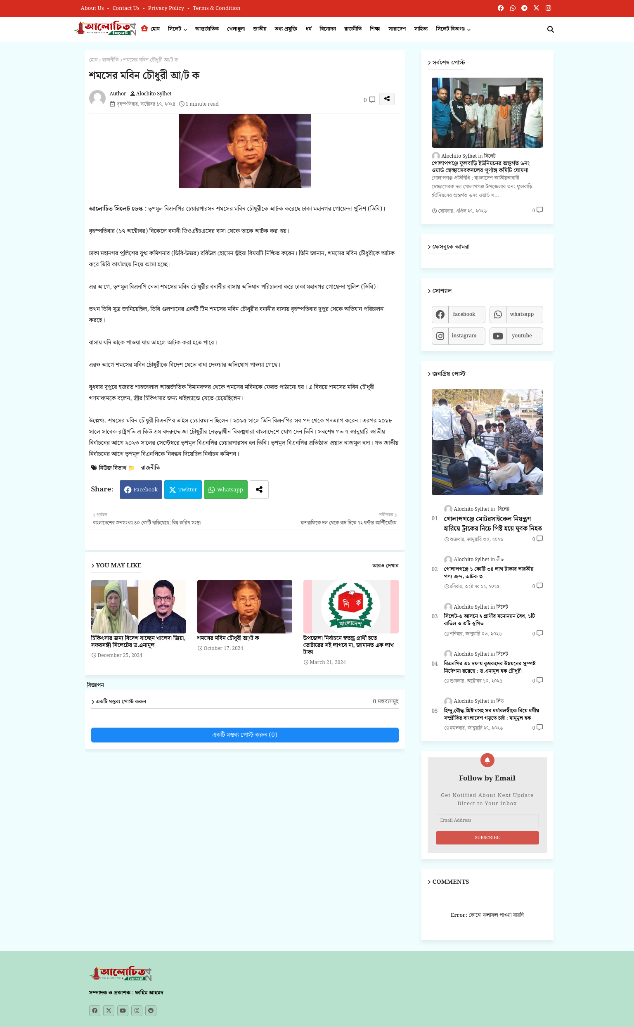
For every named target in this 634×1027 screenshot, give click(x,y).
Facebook (146, 490)
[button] (550, 29)
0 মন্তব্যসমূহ (385, 702)
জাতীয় (259, 29)
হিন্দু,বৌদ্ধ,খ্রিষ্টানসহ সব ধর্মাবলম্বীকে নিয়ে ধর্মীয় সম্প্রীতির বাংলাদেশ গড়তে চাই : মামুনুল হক (491, 714)
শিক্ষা (375, 29)
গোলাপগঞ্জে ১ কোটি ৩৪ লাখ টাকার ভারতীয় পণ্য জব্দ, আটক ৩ (489, 573)
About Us (93, 8)
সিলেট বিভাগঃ (450, 29)
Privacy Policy (167, 8)
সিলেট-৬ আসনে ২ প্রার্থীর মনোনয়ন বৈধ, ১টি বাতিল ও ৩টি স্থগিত (489, 620)
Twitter (187, 490)
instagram (464, 336)
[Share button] (259, 489)
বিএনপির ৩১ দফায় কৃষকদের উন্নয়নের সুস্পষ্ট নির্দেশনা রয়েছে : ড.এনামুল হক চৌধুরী (490, 667)
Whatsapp (230, 490)
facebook (464, 314)
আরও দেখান (385, 566)
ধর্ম (308, 29)
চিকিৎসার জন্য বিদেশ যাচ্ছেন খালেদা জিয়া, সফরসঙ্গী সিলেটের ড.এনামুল (138, 642)
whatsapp (522, 314)
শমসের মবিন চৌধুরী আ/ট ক (228, 638)
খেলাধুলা (236, 29)
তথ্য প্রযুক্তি (286, 29)
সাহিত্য (421, 29)
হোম (150, 29)
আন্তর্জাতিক (207, 29)
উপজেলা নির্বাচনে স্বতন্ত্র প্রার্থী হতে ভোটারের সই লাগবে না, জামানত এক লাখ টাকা (348, 645)
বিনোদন (328, 29)
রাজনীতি (353, 29)
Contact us (127, 8)
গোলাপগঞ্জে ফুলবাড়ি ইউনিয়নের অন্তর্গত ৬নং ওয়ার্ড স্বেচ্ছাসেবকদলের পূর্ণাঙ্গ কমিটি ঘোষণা (481, 167)
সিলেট (174, 29)
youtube (522, 336)
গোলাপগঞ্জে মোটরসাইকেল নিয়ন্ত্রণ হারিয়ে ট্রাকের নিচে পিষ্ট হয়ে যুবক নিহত (493, 524)
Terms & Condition (217, 8)
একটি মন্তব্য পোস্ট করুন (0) (244, 735)
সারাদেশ (397, 29)
